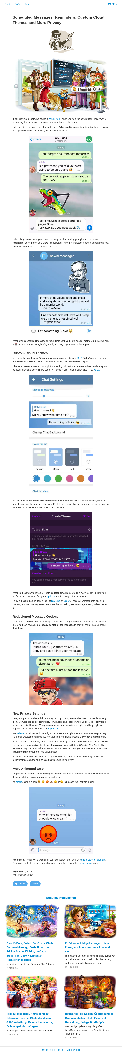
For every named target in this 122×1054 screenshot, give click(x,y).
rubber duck (85, 863)
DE (112, 4)
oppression (53, 728)
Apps (27, 4)
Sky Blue (55, 601)
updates (51, 596)
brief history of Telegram (93, 859)
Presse (61, 1050)
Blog (52, 1050)
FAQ (17, 4)
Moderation (73, 1050)
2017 (79, 358)
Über (45, 1050)
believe (20, 733)
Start (7, 4)
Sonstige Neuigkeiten (61, 897)
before (19, 782)
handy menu (55, 119)
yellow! (97, 369)
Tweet (35, 884)
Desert (66, 601)
